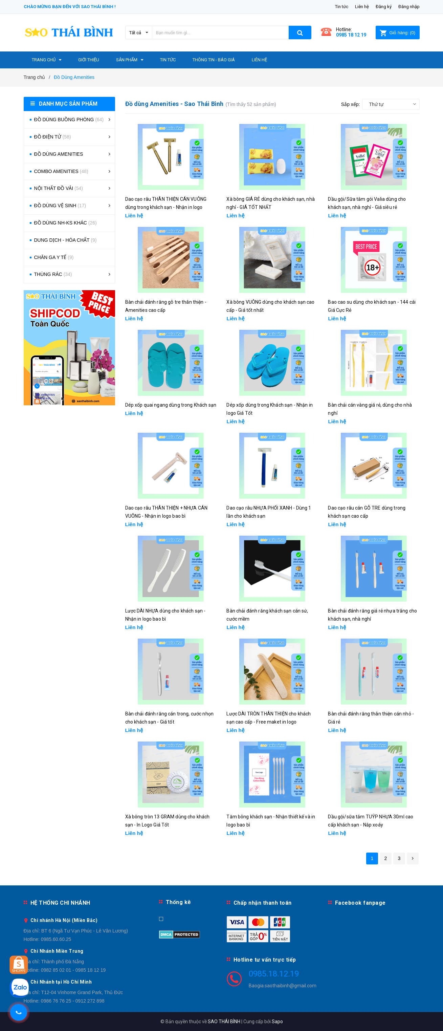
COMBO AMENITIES (61, 171)
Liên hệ (362, 6)
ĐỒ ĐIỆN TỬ (52, 136)
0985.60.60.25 (56, 939)
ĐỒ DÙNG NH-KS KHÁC (65, 222)
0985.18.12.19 (274, 974)
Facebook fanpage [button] (360, 903)
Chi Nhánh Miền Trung (57, 951)
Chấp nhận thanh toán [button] (263, 903)
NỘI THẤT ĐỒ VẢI (58, 188)
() (397, 32)
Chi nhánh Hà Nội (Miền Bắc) (64, 920)
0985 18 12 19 (351, 35)
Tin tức (341, 6)
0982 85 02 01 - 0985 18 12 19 (73, 970)
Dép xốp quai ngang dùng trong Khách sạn (170, 405)
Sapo (277, 1021)
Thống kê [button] (178, 902)
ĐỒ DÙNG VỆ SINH (60, 205)
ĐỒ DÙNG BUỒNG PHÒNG (69, 119)
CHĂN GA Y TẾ (54, 257)
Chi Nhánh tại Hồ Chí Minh (61, 982)
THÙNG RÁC (53, 274)
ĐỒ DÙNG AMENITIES (58, 154)
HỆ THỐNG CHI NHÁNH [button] (60, 903)
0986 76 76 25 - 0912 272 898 (73, 1001)
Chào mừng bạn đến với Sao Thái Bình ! (70, 6)
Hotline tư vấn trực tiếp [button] (265, 960)
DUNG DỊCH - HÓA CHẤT (65, 240)
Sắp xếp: (350, 104)
